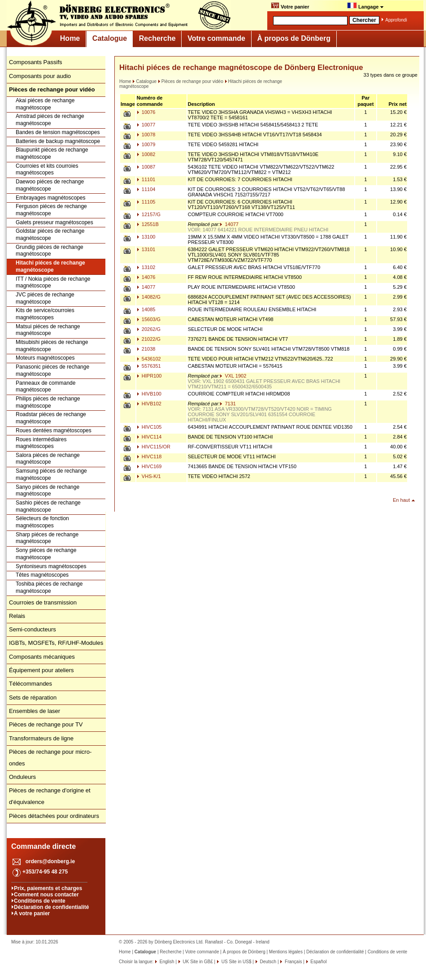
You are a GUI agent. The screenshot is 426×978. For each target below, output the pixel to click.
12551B (148, 224)
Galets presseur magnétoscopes (54, 222)
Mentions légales (286, 951)
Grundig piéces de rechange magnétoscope (49, 250)
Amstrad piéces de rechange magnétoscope (50, 119)
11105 (146, 201)
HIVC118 (149, 456)
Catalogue (109, 38)
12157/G (149, 214)
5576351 (149, 366)
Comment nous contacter (46, 894)
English (166, 961)
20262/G (149, 329)
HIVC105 (149, 427)
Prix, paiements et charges (48, 888)
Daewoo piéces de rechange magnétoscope (50, 185)
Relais (17, 616)
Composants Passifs (35, 62)
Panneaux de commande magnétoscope (45, 386)
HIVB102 (149, 403)
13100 (146, 236)
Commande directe (43, 846)
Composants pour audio (40, 76)
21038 (146, 349)
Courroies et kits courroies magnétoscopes (47, 169)
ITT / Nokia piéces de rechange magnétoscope (53, 282)
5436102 (149, 358)
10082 (146, 154)
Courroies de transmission (43, 602)
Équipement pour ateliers (41, 670)
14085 (146, 309)
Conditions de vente (39, 901)
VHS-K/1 (149, 476)
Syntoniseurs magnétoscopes (51, 566)
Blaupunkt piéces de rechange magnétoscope (52, 153)
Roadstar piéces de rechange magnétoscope (51, 418)
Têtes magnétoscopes (42, 575)
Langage (365, 5)
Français (292, 961)
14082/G (149, 297)
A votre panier (32, 913)
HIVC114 (149, 436)
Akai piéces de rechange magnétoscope (45, 104)
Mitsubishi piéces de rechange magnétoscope (52, 345)
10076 (146, 112)
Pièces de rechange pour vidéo (190, 81)
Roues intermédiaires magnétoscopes (41, 443)
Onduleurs (22, 777)
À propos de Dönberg (293, 38)
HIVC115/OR (153, 446)
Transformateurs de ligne (41, 738)
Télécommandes (30, 683)
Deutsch (267, 961)
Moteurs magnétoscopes (45, 358)
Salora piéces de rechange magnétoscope (48, 458)
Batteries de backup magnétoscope (58, 141)
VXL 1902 (233, 375)
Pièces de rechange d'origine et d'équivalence (50, 796)
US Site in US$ (236, 961)
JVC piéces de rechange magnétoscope (45, 298)
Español (318, 961)
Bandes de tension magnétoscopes (58, 132)
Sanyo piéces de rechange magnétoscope (47, 490)
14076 (146, 277)
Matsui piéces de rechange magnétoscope (48, 330)
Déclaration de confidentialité (51, 907)
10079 (146, 144)
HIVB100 (149, 393)
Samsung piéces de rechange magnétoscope (51, 474)
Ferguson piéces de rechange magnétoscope (51, 210)
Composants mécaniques (42, 656)
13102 (146, 267)
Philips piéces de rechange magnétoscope (48, 402)
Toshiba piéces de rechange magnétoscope (49, 587)
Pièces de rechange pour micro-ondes (50, 757)
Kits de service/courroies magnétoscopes (45, 314)
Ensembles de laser (34, 711)
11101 (146, 179)
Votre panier (290, 5)
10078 (146, 134)
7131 (228, 403)
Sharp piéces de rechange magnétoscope (47, 538)
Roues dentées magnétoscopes (53, 430)
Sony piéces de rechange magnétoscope (46, 554)
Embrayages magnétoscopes (50, 198)
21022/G (149, 339)
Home (70, 38)
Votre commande (216, 38)
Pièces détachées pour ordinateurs (54, 816)
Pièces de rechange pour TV (46, 724)
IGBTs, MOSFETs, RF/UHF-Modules (56, 642)
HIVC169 (149, 466)
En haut (401, 500)
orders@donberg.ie (50, 861)
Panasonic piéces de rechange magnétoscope (52, 370)
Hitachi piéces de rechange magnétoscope (50, 266)
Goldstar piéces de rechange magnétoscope (50, 234)
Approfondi (396, 19)
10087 (146, 167)
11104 (146, 189)
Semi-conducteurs (32, 629)
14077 (229, 224)
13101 (146, 249)
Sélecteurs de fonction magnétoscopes (42, 522)
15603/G (149, 319)
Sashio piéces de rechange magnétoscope (48, 506)
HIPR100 (149, 375)
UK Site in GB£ (198, 961)
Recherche (157, 38)
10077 (146, 124)
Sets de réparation (33, 697)
